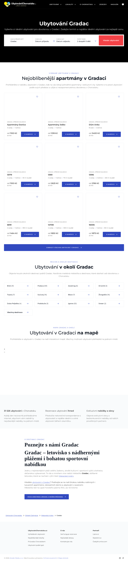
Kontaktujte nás (66, 542)
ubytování (55, 4)
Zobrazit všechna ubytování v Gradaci (64, 247)
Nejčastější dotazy (67, 538)
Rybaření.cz (97, 538)
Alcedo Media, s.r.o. (16, 558)
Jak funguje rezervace (68, 534)
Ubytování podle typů (36, 545)
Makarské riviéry (66, 476)
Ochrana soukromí (50, 558)
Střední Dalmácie (31, 515)
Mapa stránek (63, 558)
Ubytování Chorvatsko (14, 515)
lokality (70, 4)
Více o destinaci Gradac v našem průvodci (47, 496)
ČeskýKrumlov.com (100, 542)
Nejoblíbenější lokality (36, 538)
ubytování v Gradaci (41, 482)
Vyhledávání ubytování (36, 534)
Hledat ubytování (111, 40)
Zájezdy (103, 4)
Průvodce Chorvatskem (37, 542)
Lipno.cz (96, 534)
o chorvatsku (87, 4)
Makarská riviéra (47, 515)
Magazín (114, 4)
